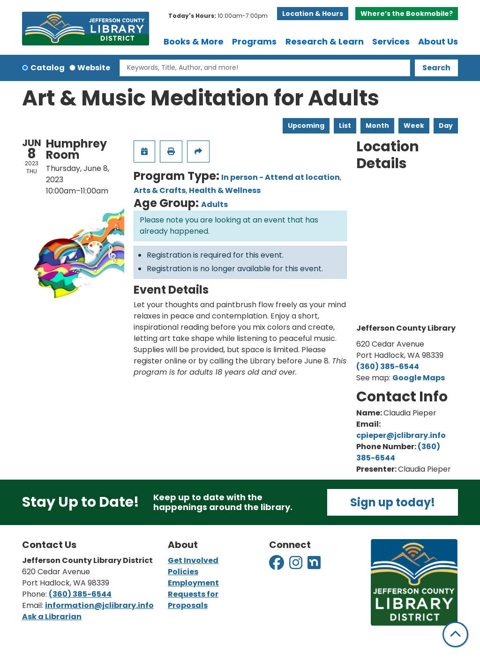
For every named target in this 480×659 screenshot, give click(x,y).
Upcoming (306, 125)
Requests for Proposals (193, 600)
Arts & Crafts (160, 190)
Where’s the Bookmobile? (406, 13)
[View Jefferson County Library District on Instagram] (296, 565)
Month (377, 125)
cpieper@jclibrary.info (401, 435)
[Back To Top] (455, 634)
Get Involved (193, 560)
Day (446, 125)
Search (436, 67)
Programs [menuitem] (254, 41)
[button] (218, 16)
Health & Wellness (225, 190)
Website (93, 67)
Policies (183, 571)
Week (414, 125)
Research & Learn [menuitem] (324, 41)
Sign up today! (392, 502)
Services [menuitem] (391, 41)
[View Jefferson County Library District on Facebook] (277, 565)
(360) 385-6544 (387, 366)
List (345, 125)
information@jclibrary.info (99, 605)
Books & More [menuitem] (194, 41)
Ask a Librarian (52, 616)
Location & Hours (312, 13)
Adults (214, 204)
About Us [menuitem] (438, 41)
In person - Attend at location (280, 177)
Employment (193, 583)
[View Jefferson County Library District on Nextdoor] (314, 565)
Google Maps (418, 377)
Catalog (47, 67)
